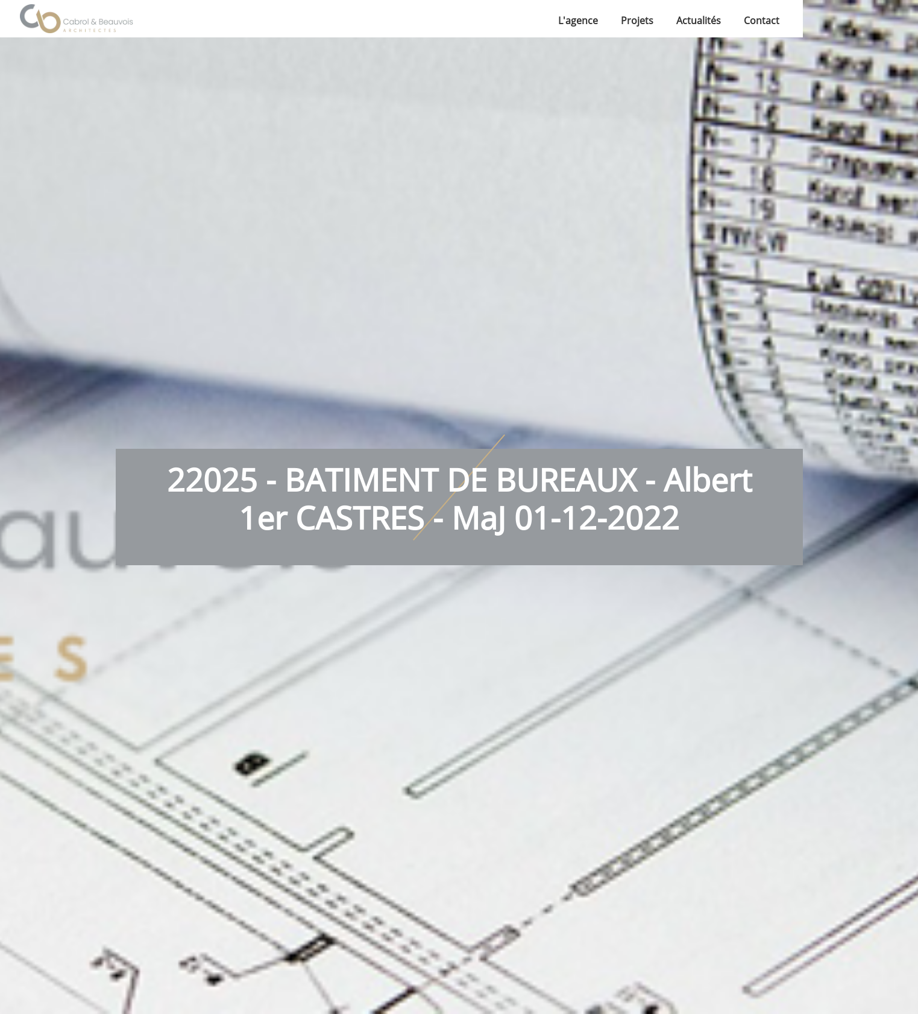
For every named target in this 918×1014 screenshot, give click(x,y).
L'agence (578, 20)
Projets (637, 20)
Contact (761, 20)
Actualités (698, 20)
